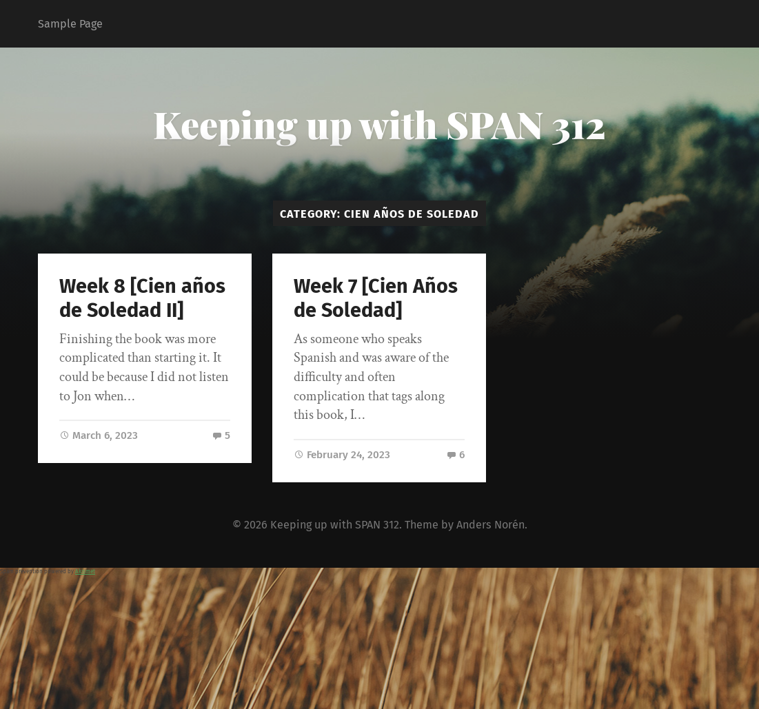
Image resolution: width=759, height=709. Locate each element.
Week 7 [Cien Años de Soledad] (376, 298)
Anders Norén (490, 524)
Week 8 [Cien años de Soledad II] (142, 298)
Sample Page (70, 23)
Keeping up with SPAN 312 (379, 124)
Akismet (85, 571)
